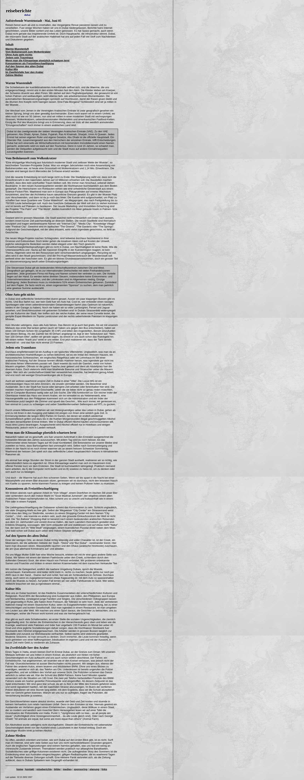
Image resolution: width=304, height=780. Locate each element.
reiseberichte (44, 769)
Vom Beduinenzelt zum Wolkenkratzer (31, 158)
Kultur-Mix (13, 588)
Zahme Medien (15, 735)
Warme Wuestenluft (18, 83)
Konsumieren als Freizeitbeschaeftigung (31, 488)
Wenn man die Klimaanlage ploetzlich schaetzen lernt (40, 432)
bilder (57, 769)
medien (67, 769)
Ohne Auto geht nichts (20, 294)
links (104, 769)
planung (94, 769)
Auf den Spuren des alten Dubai (26, 535)
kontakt (29, 769)
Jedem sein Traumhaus (20, 347)
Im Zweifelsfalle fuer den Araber (27, 647)
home (19, 769)
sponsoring (80, 769)
